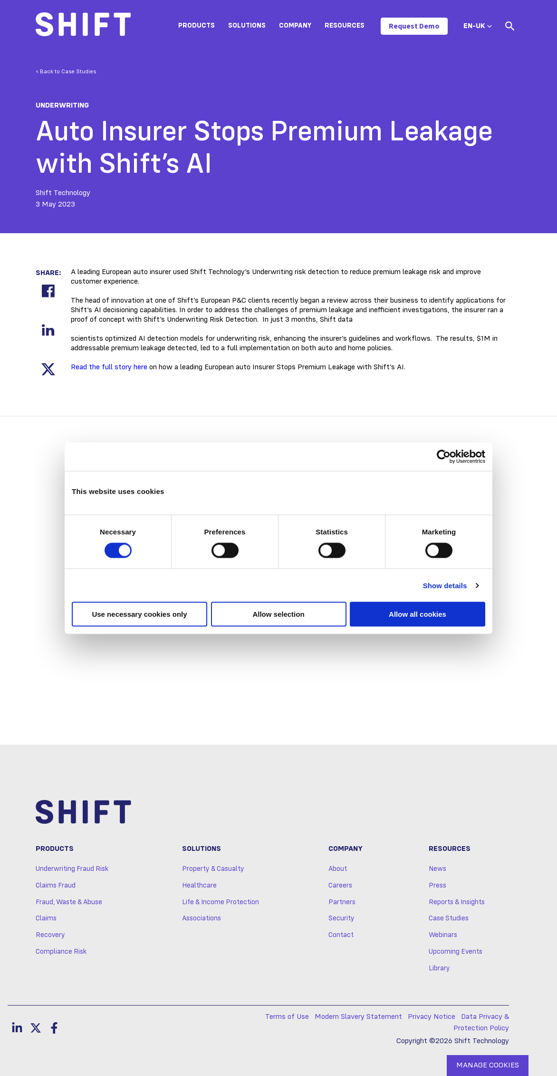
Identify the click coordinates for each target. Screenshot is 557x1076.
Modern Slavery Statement (358, 1017)
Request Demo (414, 26)
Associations (201, 918)
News (437, 869)
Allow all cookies (417, 614)
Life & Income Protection (220, 902)
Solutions (247, 25)
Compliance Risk (61, 951)
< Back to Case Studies (66, 72)
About (337, 869)
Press (437, 885)
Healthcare (199, 885)
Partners (341, 902)
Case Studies (449, 918)
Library (439, 968)
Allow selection (278, 614)
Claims (46, 918)
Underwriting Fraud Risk (72, 869)
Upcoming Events (455, 951)
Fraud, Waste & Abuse (69, 902)
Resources (345, 25)
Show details (445, 585)
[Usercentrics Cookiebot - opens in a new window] (443, 456)
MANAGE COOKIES (487, 1065)
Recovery (50, 935)
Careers (340, 885)
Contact (341, 935)
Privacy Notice (431, 1017)
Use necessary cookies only (139, 614)
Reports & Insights (457, 902)
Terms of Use (287, 1017)
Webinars (443, 935)
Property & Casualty (213, 869)
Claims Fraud (56, 885)
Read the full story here (109, 367)
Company (295, 25)
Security (341, 918)
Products (196, 25)
